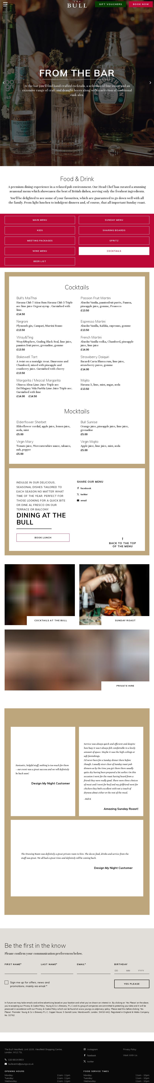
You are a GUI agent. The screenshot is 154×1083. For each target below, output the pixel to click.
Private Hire (125, 685)
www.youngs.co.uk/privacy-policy (94, 1009)
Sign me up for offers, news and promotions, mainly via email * (30, 984)
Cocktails (114, 251)
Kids (40, 230)
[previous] (4, 83)
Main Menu (40, 220)
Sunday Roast (125, 620)
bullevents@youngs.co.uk (19, 1064)
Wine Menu (40, 251)
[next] (150, 83)
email (82, 500)
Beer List (39, 261)
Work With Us (130, 1055)
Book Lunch (43, 537)
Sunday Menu (114, 220)
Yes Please (132, 983)
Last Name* (49, 964)
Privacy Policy (129, 1049)
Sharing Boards (114, 230)
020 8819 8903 (14, 1059)
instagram (91, 1049)
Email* (81, 964)
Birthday (121, 964)
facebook (84, 488)
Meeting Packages (40, 240)
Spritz (114, 240)
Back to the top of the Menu (122, 545)
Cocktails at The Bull (50, 620)
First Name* (13, 964)
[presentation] (84, 984)
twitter (82, 494)
